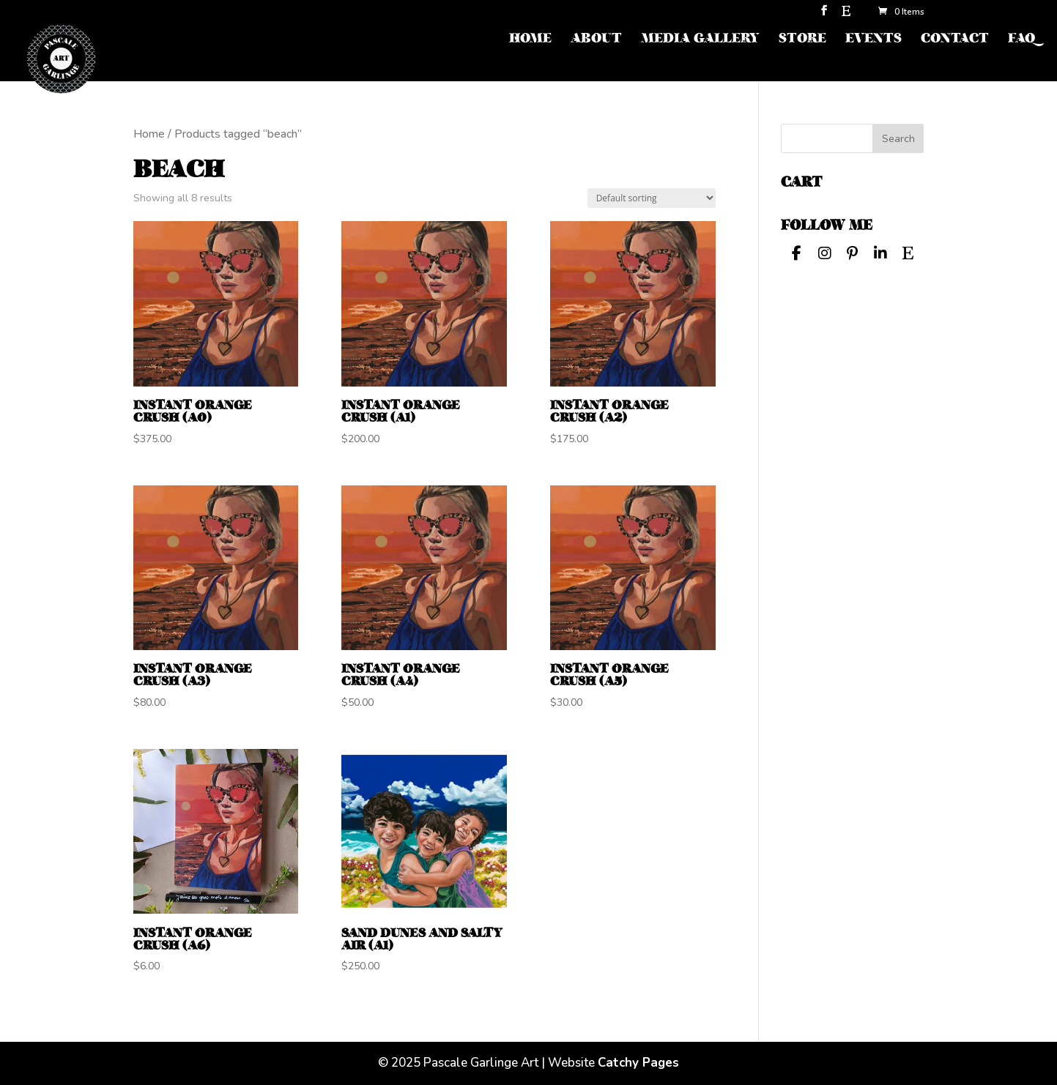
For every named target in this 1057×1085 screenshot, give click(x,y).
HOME (530, 40)
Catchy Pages (638, 1062)
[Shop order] (651, 198)
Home (149, 134)
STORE (802, 40)
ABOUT (596, 40)
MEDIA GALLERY (700, 40)
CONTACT (955, 40)
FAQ (1021, 40)
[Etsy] (846, 15)
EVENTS (873, 40)
